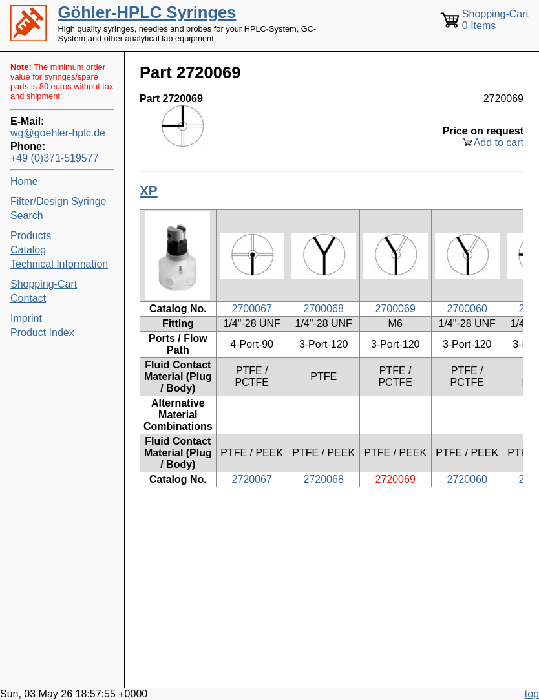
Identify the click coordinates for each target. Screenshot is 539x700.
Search (26, 215)
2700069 (395, 308)
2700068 (324, 308)
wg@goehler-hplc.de (57, 132)
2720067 (252, 479)
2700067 (252, 308)
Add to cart (498, 142)
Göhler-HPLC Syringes (147, 12)
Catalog (28, 249)
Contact (28, 298)
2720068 (324, 479)
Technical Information (59, 264)
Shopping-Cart (43, 284)
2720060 (467, 479)
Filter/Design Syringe (58, 201)
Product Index (42, 332)
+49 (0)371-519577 (54, 158)
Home (24, 181)
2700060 (467, 308)
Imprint (26, 318)
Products (30, 235)
